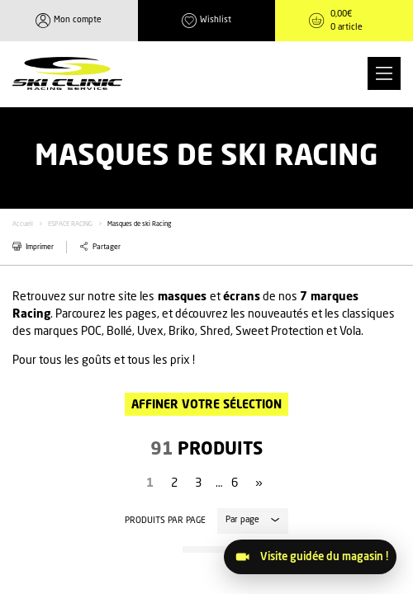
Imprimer (40, 247)
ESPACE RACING (70, 224)
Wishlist (215, 20)
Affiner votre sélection (206, 405)
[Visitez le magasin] (310, 557)
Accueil (22, 224)
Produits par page (165, 520)
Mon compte (78, 20)
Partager (107, 247)
